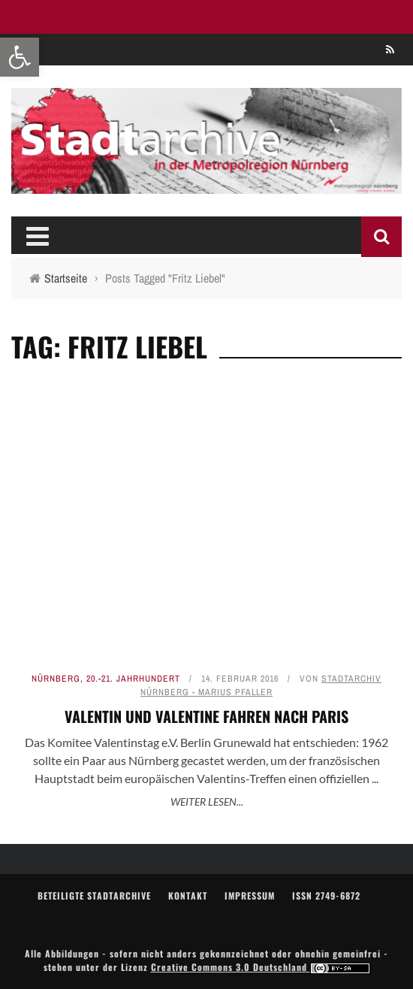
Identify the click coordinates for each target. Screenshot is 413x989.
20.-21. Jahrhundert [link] (133, 679)
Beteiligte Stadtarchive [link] (94, 895)
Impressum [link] (250, 895)
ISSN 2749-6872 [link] (326, 895)
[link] (19, 57)
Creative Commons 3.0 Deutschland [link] (260, 966)
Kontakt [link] (187, 895)
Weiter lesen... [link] (206, 801)
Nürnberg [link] (56, 679)
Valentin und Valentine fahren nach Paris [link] (206, 716)
